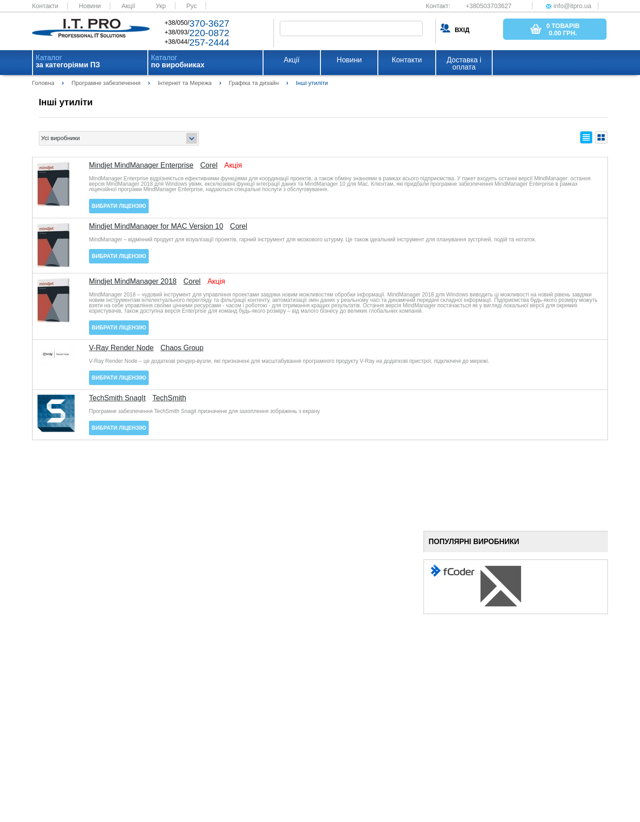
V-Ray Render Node (121, 348)
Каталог (68, 61)
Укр (161, 5)
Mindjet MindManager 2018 (133, 281)
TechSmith (169, 398)
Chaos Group (181, 348)
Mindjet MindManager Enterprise (141, 165)
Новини (90, 5)
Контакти (45, 5)
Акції (128, 5)
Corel (208, 165)
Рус (191, 5)
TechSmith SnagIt (117, 398)
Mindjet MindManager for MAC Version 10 (156, 226)
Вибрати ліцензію (119, 206)
